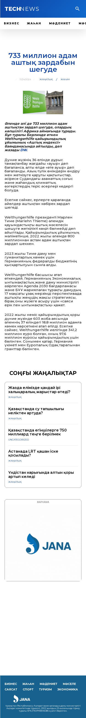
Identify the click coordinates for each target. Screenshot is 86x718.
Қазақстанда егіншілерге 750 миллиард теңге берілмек (37, 432)
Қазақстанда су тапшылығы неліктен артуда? (36, 411)
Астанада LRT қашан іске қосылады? (33, 453)
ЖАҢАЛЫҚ (46, 79)
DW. (24, 150)
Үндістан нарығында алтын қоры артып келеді (41, 474)
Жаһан (65, 79)
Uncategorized (18, 439)
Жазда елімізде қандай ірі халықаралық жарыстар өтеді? (39, 390)
